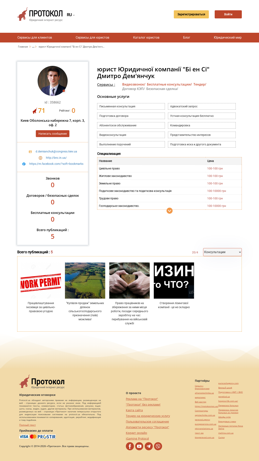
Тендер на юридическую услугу (148, 416)
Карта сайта (134, 410)
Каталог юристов (146, 37)
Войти (228, 14)
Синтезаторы (201, 410)
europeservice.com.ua (205, 424)
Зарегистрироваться (189, 14)
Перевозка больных (228, 405)
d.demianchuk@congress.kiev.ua (56, 151)
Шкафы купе (224, 417)
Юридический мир (228, 37)
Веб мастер (200, 402)
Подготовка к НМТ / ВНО (230, 392)
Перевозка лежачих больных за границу (228, 411)
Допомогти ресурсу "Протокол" (147, 427)
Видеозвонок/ (133, 84)
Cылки (221, 437)
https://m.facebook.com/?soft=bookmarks (56, 163)
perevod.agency (202, 419)
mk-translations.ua (204, 428)
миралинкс (200, 397)
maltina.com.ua (226, 433)
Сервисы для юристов (92, 37)
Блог (186, 37)
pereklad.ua (224, 396)
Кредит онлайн (136, 433)
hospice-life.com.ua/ (228, 401)
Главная (23, 46)
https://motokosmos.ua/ (206, 406)
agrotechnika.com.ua (205, 415)
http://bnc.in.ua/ (56, 157)
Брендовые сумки (227, 421)
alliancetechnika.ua (204, 393)
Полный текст (27, 425)
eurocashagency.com (228, 383)
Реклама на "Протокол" (142, 399)
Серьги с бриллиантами (202, 387)
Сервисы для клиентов (34, 37)
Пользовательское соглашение (147, 421)
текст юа (199, 433)
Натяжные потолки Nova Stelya (230, 427)
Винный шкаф (225, 387)
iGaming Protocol (137, 438)
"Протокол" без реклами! (143, 404)
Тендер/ (199, 84)
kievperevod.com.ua (204, 437)
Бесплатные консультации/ (169, 84)
